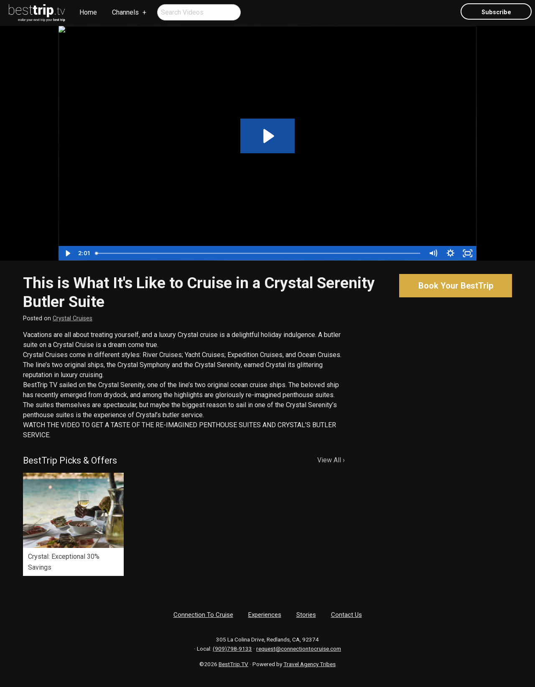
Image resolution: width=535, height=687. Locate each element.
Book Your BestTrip (455, 286)
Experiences (264, 615)
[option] (73, 524)
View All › (331, 460)
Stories (306, 615)
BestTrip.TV (233, 664)
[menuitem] (37, 13)
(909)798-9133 (232, 648)
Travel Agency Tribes (309, 664)
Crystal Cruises (72, 318)
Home (88, 12)
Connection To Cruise (203, 615)
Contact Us (346, 615)
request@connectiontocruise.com (298, 648)
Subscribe (496, 12)
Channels (125, 12)
